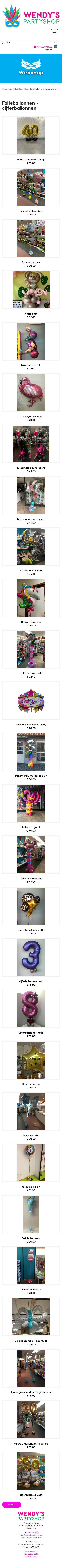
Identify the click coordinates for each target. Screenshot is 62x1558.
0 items (48, 50)
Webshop (6, 89)
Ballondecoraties (20, 89)
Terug (11, 1504)
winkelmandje (44, 47)
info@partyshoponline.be (31, 1535)
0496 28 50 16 (33, 1532)
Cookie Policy (31, 1556)
